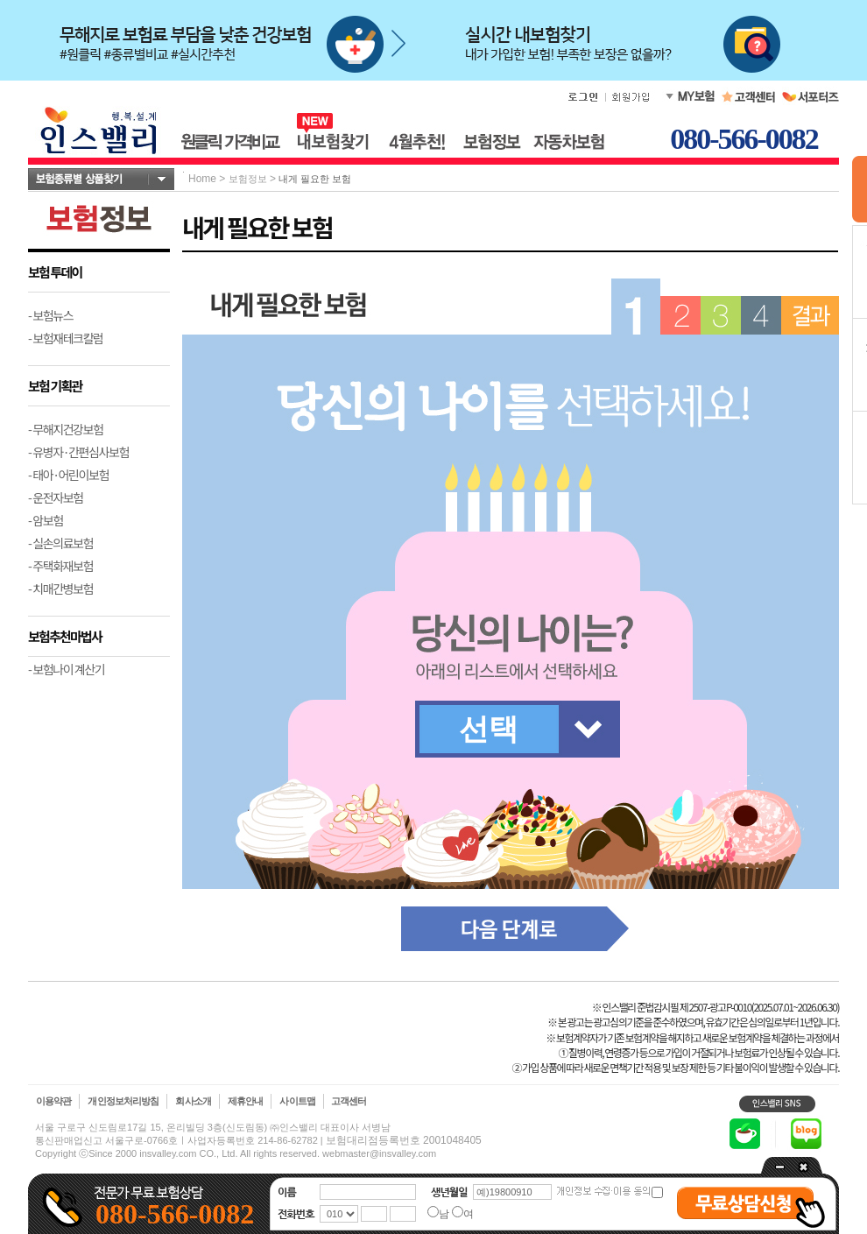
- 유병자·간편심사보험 (78, 452)
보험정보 (248, 178)
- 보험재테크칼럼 (65, 338)
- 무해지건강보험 (65, 429)
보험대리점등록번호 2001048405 (404, 1140)
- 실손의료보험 (60, 543)
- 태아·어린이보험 (68, 474)
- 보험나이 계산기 (66, 669)
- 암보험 (45, 520)
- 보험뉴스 (50, 315)
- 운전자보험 (55, 497)
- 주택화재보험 (60, 566)
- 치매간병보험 (60, 588)
